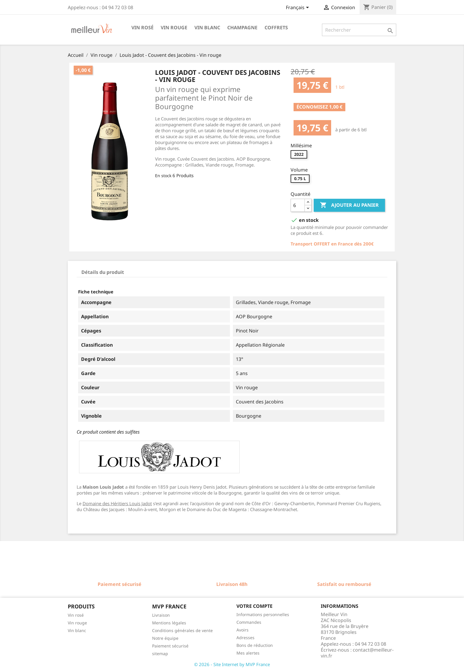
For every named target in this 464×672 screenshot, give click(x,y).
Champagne (242, 27)
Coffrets (276, 27)
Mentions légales (169, 623)
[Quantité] (298, 205)
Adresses (245, 637)
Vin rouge (174, 27)
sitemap (160, 653)
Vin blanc (207, 27)
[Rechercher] (359, 30)
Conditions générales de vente (182, 630)
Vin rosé (142, 27)
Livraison (161, 615)
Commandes (248, 622)
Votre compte (254, 606)
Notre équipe (165, 638)
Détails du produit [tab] (102, 272)
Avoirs (242, 630)
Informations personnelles (262, 614)
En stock (163, 175)
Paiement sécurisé (170, 646)
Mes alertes (248, 653)
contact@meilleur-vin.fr (357, 653)
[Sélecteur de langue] (298, 8)
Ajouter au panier (349, 205)
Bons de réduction (254, 645)
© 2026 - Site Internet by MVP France (232, 664)
